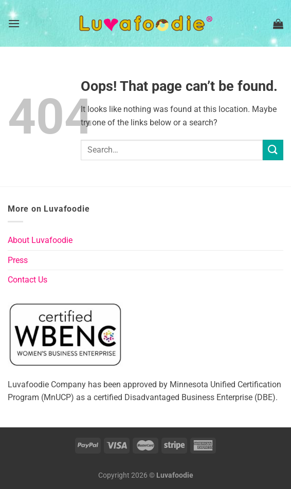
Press (18, 260)
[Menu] (14, 23)
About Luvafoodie (40, 240)
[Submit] (273, 150)
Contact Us (27, 280)
